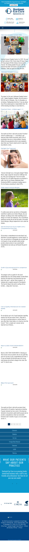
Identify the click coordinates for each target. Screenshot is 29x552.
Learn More (13, 5)
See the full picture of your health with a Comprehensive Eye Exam (13, 226)
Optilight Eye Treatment (8, 147)
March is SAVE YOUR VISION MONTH (12, 344)
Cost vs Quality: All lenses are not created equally (13, 306)
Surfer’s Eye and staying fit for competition (14, 266)
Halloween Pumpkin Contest (9, 70)
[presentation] (12, 482)
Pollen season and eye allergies (10, 186)
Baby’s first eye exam (7, 381)
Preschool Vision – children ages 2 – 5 (12, 108)
